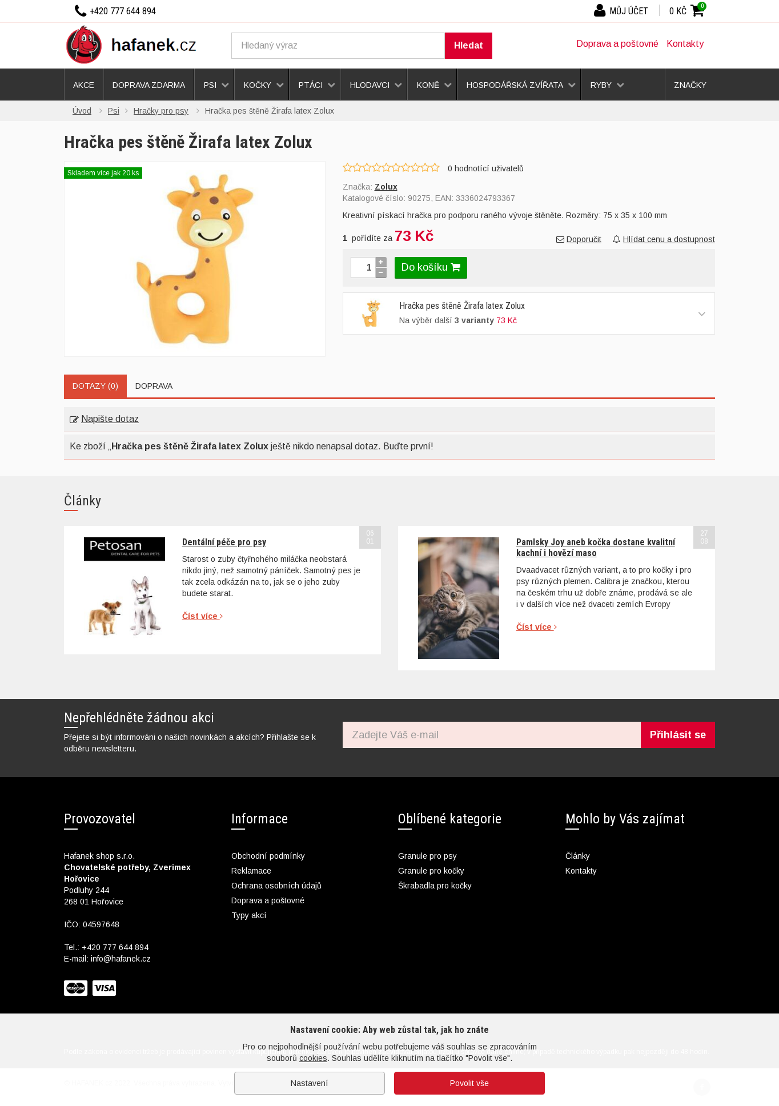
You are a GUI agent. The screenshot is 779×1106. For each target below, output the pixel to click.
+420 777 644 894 (115, 947)
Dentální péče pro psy (224, 542)
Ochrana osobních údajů (276, 885)
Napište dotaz (104, 419)
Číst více (202, 616)
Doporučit (578, 239)
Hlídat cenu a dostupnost (664, 239)
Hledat (468, 45)
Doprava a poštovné (617, 44)
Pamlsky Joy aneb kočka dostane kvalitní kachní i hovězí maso (595, 547)
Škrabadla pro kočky (435, 885)
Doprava (153, 386)
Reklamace (251, 870)
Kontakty (685, 44)
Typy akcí (249, 915)
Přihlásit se (678, 735)
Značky (690, 85)
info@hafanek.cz (121, 958)
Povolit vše (469, 1083)
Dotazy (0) (95, 386)
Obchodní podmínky (268, 855)
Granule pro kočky (431, 870)
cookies (313, 1058)
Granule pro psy (427, 855)
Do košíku (430, 267)
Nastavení (309, 1083)
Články (577, 855)
